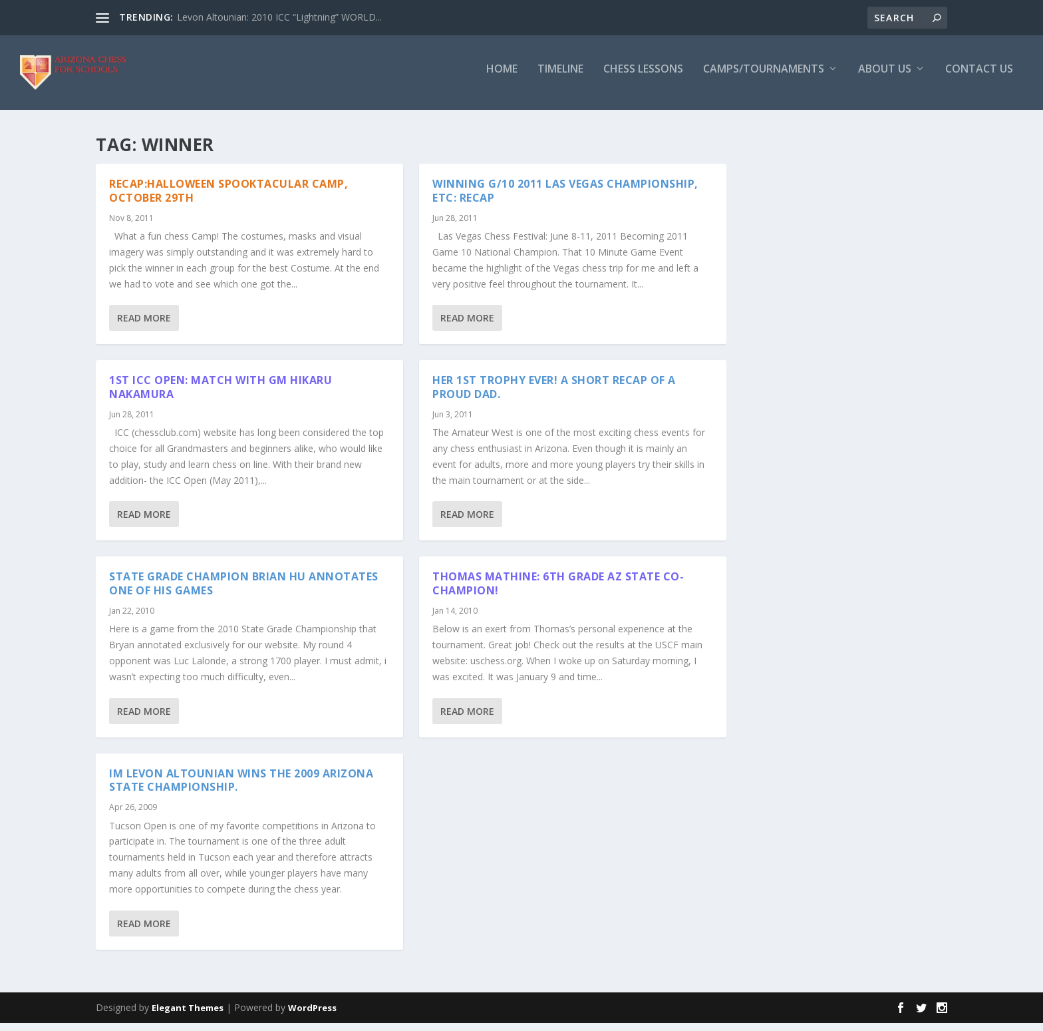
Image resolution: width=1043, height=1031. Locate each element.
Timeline (560, 77)
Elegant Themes (188, 1016)
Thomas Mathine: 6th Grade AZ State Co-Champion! (558, 591)
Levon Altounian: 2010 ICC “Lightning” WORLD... (279, 17)
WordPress (312, 1016)
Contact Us (979, 77)
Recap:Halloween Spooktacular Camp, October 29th (228, 198)
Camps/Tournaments (763, 77)
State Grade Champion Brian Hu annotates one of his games (243, 591)
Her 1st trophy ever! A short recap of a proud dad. (554, 395)
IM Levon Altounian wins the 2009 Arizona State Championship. (241, 788)
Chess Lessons (643, 77)
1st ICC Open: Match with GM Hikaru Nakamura (220, 395)
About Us (884, 77)
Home (502, 77)
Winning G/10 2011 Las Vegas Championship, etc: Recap (565, 198)
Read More (144, 325)
